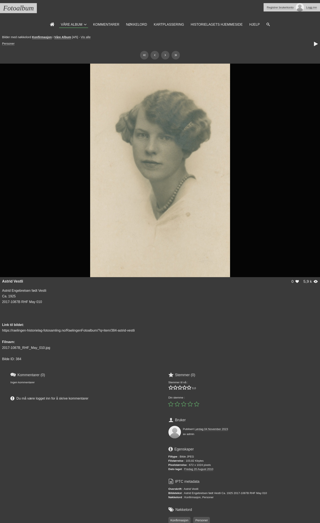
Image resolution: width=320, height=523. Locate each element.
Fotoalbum (18, 8)
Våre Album (71, 24)
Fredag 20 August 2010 (198, 469)
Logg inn (311, 7)
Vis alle (86, 37)
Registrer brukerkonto (280, 7)
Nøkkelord (136, 24)
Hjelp (254, 24)
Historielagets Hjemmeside (217, 24)
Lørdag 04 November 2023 (211, 429)
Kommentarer (106, 24)
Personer (8, 43)
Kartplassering (169, 24)
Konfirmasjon (42, 37)
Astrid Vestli (12, 281)
